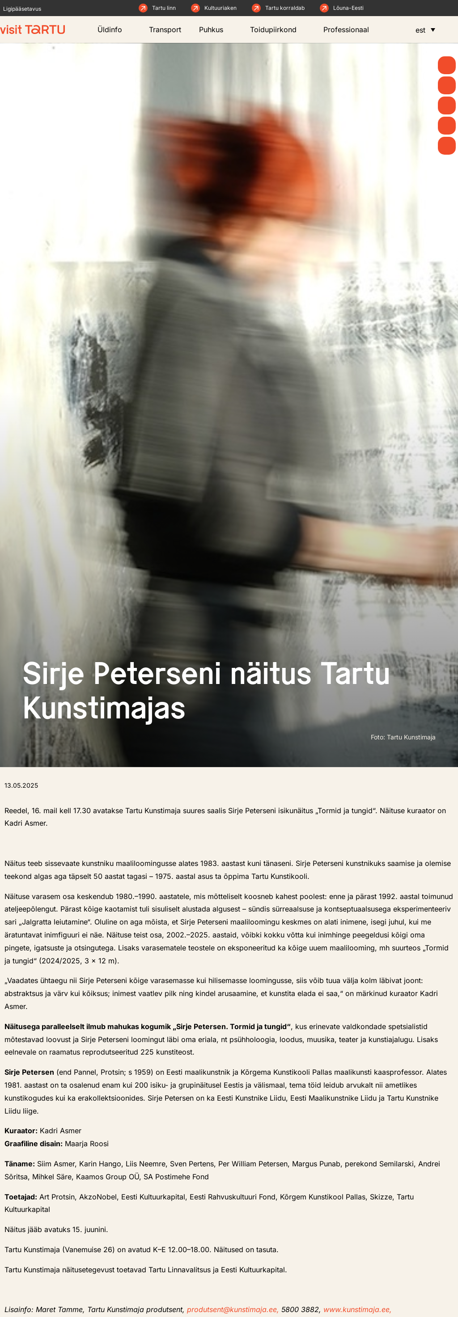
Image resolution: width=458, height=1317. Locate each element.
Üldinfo (114, 29)
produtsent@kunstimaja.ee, (234, 1309)
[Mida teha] (447, 105)
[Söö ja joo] (447, 126)
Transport (165, 29)
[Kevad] (447, 65)
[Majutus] (447, 146)
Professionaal (350, 29)
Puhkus (215, 29)
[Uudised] (447, 85)
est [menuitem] (420, 29)
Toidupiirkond (277, 29)
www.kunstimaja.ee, (357, 1309)
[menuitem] (425, 29)
